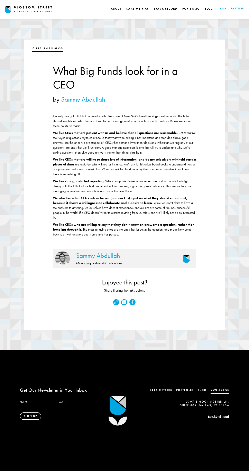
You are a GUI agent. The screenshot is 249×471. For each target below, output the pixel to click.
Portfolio (185, 390)
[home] (28, 9)
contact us (220, 390)
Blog (202, 390)
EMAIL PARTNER (232, 8)
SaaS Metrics (161, 390)
